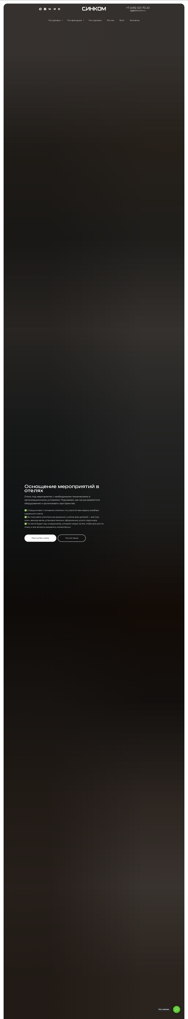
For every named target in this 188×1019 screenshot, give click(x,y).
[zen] (45, 10)
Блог (122, 20)
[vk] (49, 10)
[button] (40, 538)
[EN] (59, 10)
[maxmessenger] (40, 10)
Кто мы (110, 20)
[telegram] (54, 10)
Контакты (135, 20)
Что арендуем (75, 20)
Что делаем (54, 20)
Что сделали (95, 20)
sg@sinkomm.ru (138, 10)
